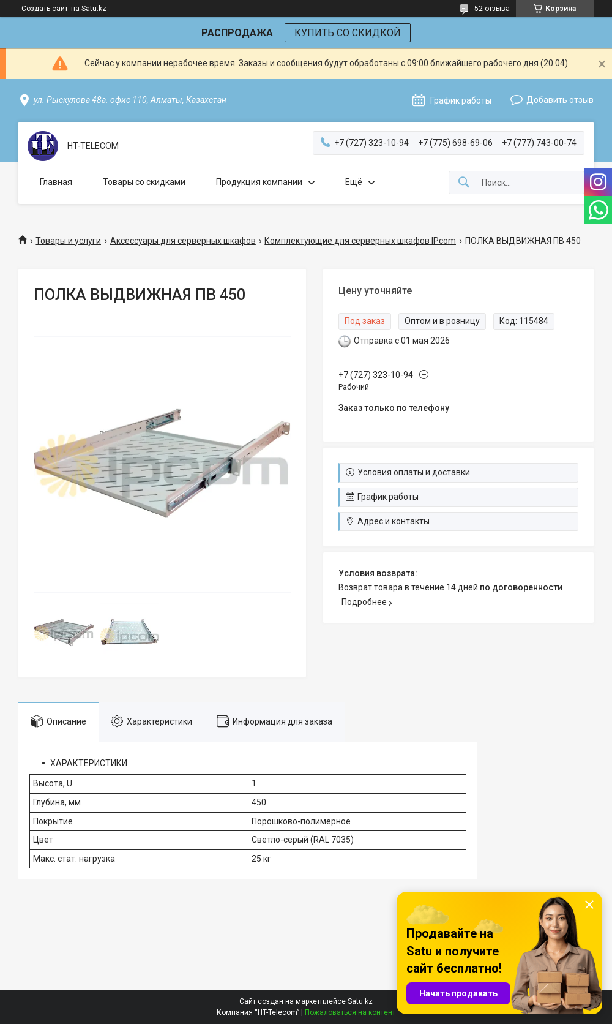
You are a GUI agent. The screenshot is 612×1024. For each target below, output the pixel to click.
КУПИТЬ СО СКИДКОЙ (347, 33)
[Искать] (463, 182)
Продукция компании (259, 182)
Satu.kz (360, 1001)
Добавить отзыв (560, 100)
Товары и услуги (68, 241)
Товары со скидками (144, 182)
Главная (56, 182)
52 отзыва (492, 8)
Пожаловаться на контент (350, 1012)
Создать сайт (44, 8)
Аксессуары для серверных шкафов (183, 241)
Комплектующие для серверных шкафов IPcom (360, 241)
